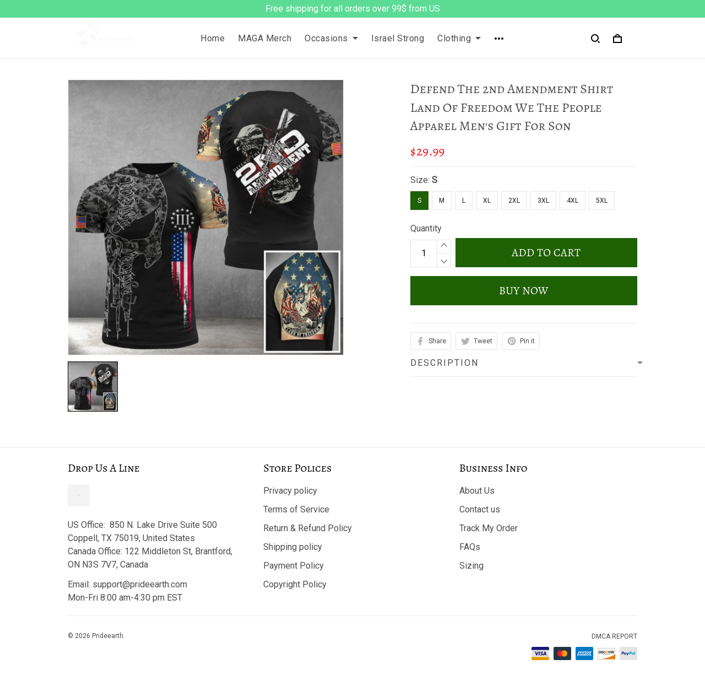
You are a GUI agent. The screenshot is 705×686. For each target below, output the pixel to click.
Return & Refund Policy (307, 528)
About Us (477, 490)
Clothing (459, 38)
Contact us (479, 509)
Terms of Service (296, 509)
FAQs (469, 547)
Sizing (471, 565)
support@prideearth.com (140, 584)
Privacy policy (290, 490)
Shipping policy (292, 547)
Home (212, 38)
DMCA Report (614, 636)
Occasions (331, 38)
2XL (514, 200)
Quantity (426, 228)
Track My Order (488, 528)
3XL (543, 200)
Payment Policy (293, 565)
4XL (572, 200)
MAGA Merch (264, 38)
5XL (602, 200)
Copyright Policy (295, 584)
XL (487, 200)
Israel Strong (398, 38)
